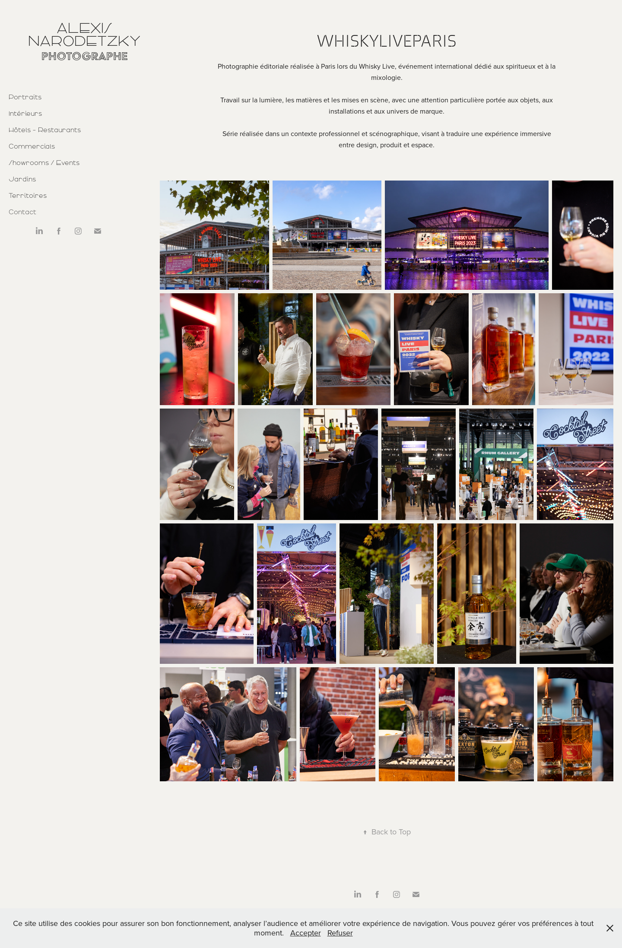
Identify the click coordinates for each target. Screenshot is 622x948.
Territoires (28, 196)
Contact (22, 212)
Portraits (25, 97)
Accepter (305, 932)
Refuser (340, 932)
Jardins (22, 179)
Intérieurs (25, 113)
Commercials (32, 146)
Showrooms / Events (44, 163)
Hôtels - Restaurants (45, 130)
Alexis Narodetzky (84, 34)
